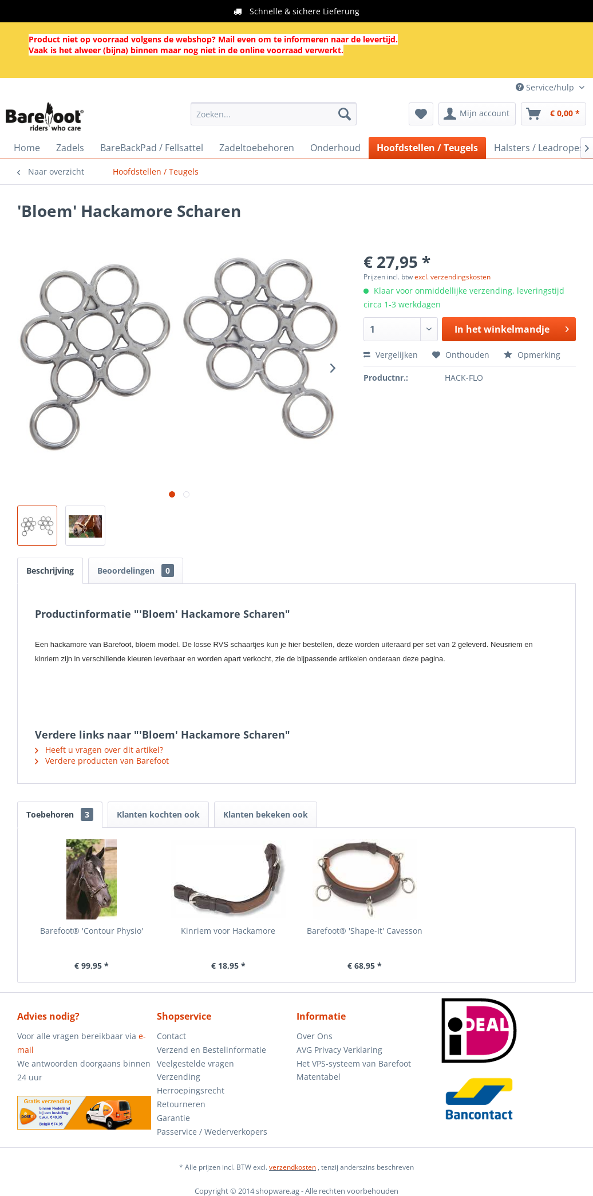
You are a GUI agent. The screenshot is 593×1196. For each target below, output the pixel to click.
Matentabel (318, 1076)
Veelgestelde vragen (195, 1063)
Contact (171, 1036)
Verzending (178, 1076)
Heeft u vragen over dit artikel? (99, 749)
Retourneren (181, 1104)
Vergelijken (390, 354)
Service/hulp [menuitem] (546, 87)
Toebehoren (59, 814)
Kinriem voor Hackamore (228, 930)
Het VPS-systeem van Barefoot (353, 1063)
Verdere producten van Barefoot (102, 760)
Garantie (173, 1117)
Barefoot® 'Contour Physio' (91, 930)
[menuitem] (274, 113)
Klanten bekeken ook (265, 814)
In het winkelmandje (511, 327)
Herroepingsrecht (190, 1090)
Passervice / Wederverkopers (212, 1131)
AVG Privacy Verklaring (339, 1049)
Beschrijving (50, 570)
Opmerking (532, 354)
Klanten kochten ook (158, 814)
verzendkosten (292, 1167)
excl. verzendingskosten (452, 277)
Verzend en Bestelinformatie (211, 1049)
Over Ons (314, 1036)
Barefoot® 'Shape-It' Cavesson (364, 930)
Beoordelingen (135, 570)
